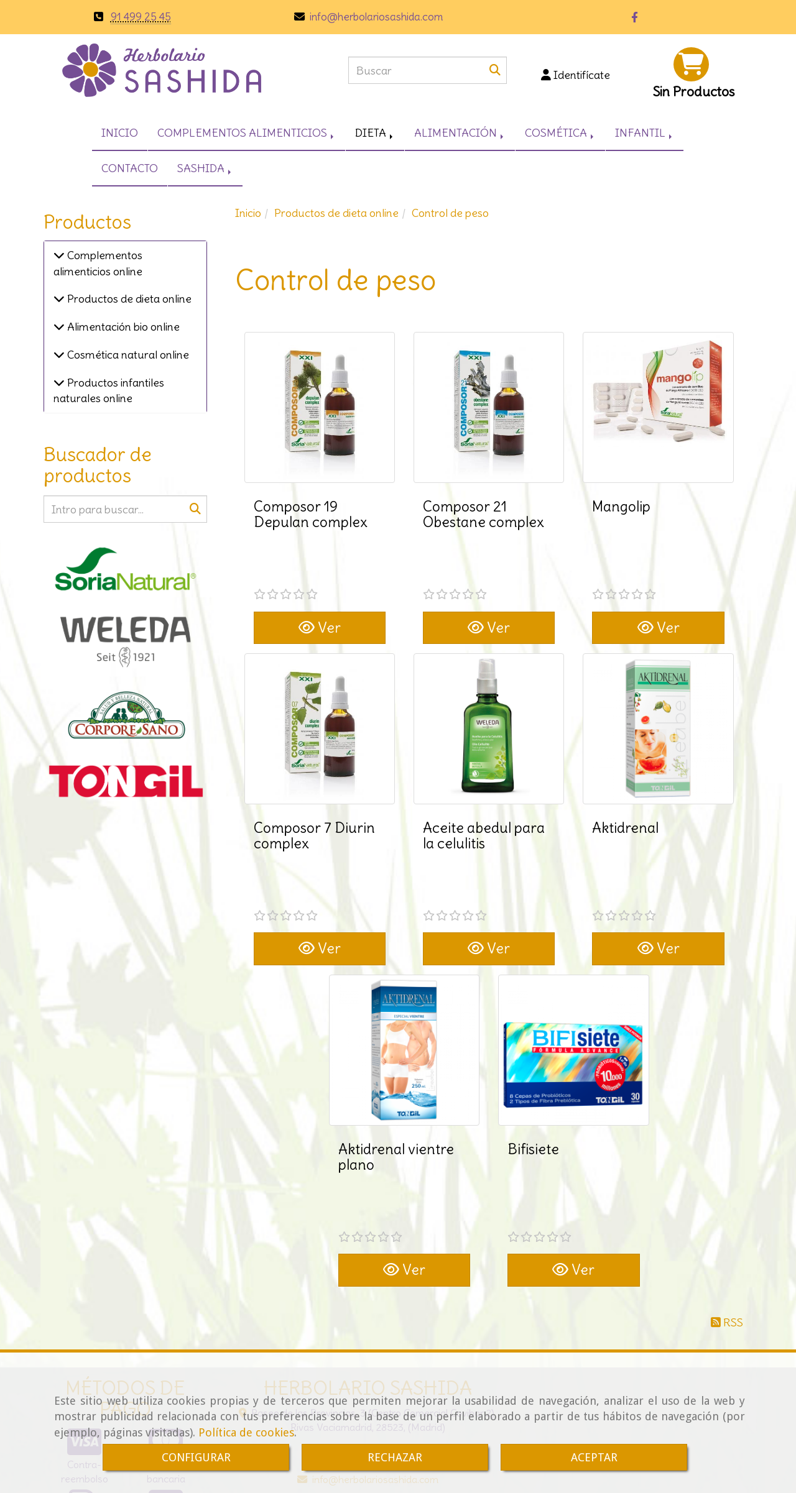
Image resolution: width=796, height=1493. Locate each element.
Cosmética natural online (127, 354)
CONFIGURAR (196, 1457)
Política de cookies (246, 1432)
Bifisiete (533, 1054)
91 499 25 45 (141, 17)
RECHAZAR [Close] (395, 1457)
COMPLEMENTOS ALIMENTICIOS (246, 133)
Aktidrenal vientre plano (396, 1062)
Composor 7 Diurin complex (314, 788)
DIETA (375, 133)
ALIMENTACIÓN (460, 133)
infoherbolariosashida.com (375, 17)
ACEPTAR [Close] (594, 1457)
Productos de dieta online (128, 299)
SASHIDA (205, 168)
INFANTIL (644, 133)
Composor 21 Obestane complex (483, 514)
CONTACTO (129, 168)
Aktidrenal (625, 780)
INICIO (119, 133)
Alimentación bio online (122, 326)
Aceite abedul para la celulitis (484, 788)
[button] (575, 75)
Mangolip (621, 506)
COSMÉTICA (560, 133)
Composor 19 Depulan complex (311, 514)
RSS (727, 1181)
